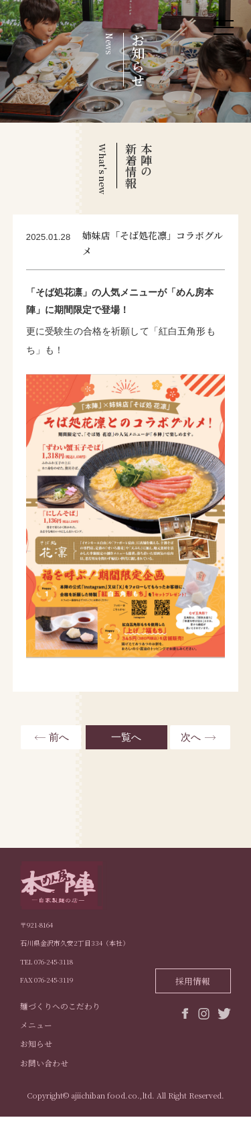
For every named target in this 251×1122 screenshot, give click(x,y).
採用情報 (192, 981)
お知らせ (36, 1048)
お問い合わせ (44, 1068)
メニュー (36, 1028)
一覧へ (125, 737)
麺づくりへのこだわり (60, 1009)
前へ (59, 737)
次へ (191, 737)
